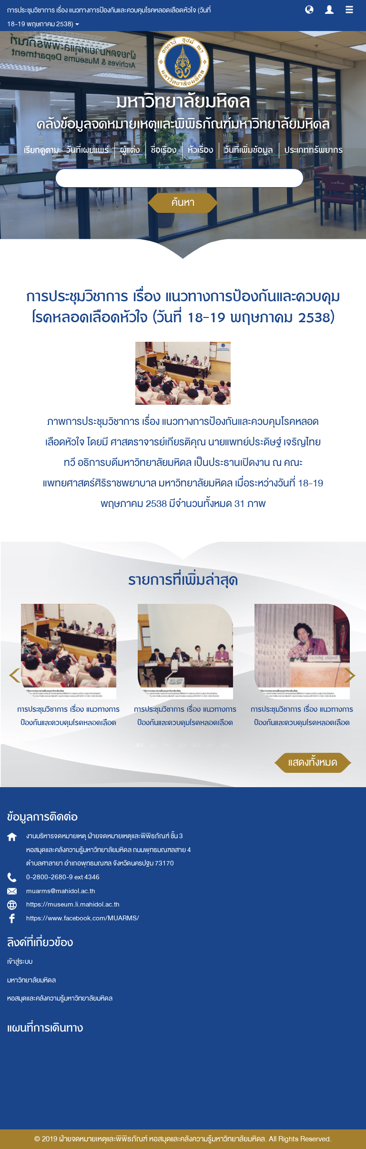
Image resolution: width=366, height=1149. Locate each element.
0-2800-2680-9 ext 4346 (63, 877)
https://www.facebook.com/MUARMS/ (82, 918)
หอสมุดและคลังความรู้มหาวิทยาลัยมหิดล (59, 998)
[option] (66, 674)
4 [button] (182, 744)
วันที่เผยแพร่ (87, 150)
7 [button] (225, 744)
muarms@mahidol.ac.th (60, 891)
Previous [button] (15, 675)
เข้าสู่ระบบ (19, 962)
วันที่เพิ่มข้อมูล (248, 150)
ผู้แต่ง (130, 150)
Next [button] (350, 675)
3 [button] (168, 744)
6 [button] (211, 744)
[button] (309, 9)
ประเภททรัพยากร (314, 150)
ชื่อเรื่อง (163, 150)
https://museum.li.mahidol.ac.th (73, 904)
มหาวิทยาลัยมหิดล (31, 980)
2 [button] (154, 744)
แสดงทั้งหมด (312, 762)
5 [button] (197, 744)
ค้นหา (183, 202)
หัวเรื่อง (200, 150)
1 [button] (139, 744)
